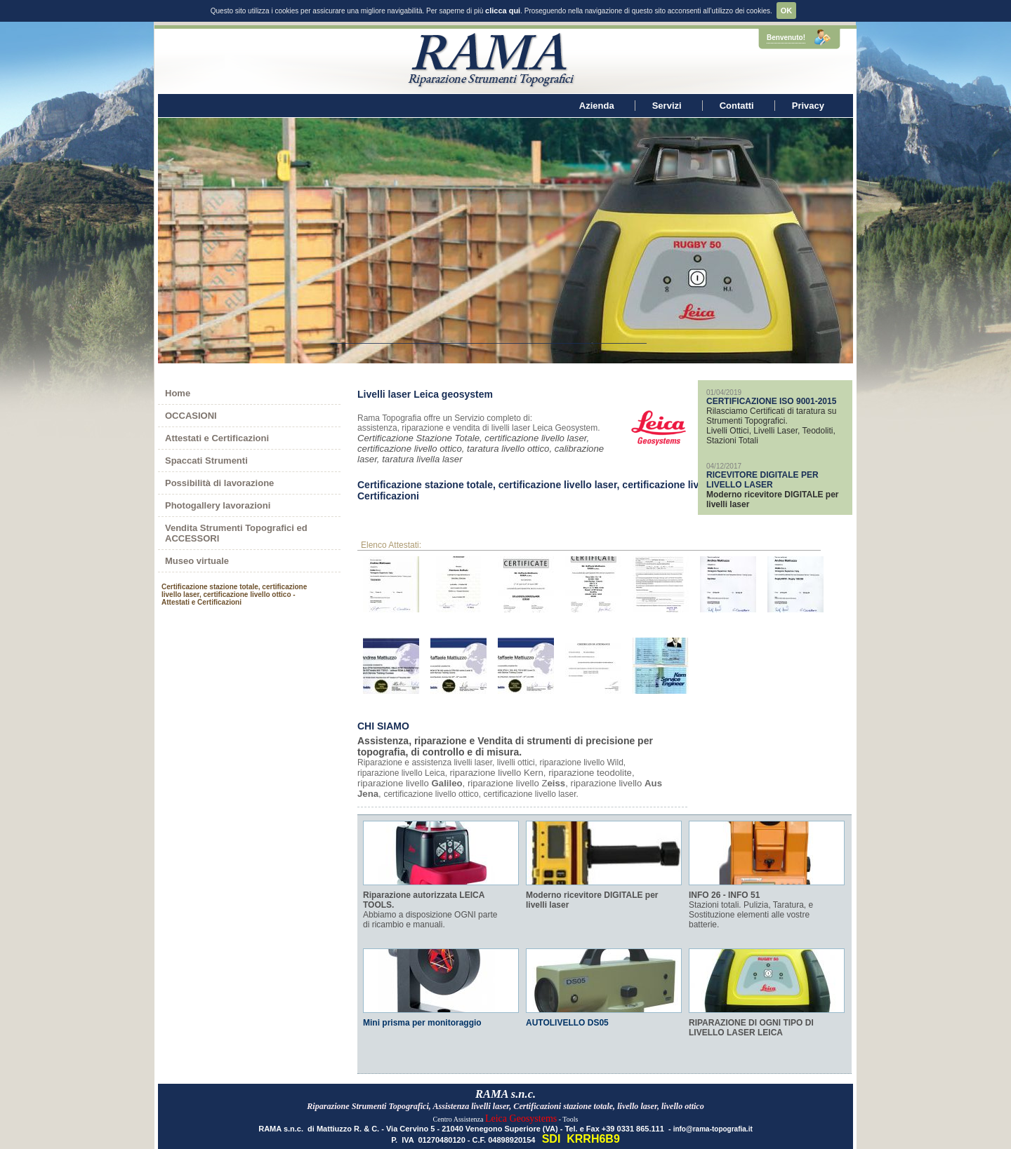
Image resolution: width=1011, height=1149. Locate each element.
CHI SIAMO (383, 712)
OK (787, 10)
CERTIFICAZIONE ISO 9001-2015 (771, 387)
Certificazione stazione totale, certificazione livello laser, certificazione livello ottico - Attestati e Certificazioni (579, 476)
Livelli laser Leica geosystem (425, 380)
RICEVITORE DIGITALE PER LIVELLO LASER (762, 466)
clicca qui (502, 10)
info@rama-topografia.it (713, 1115)
